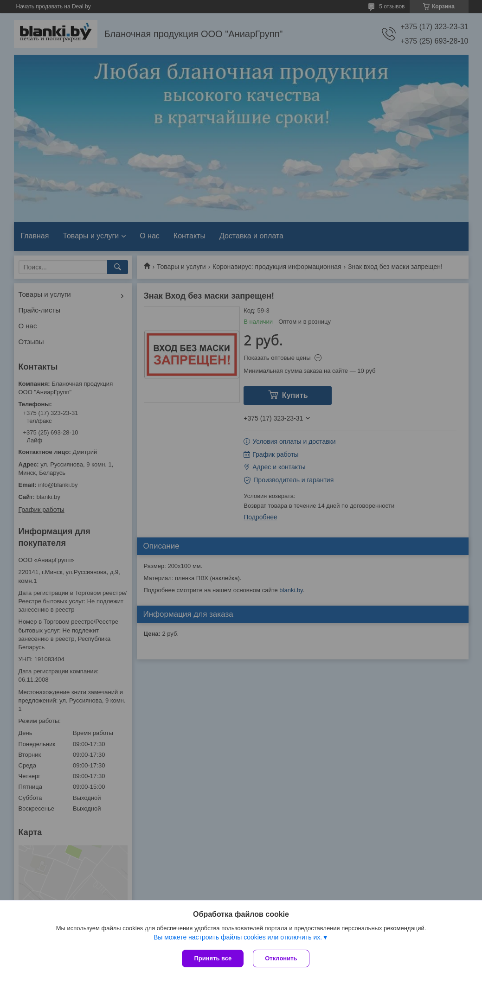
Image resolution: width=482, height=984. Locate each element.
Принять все (212, 958)
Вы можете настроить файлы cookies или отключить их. (238, 937)
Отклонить (281, 958)
